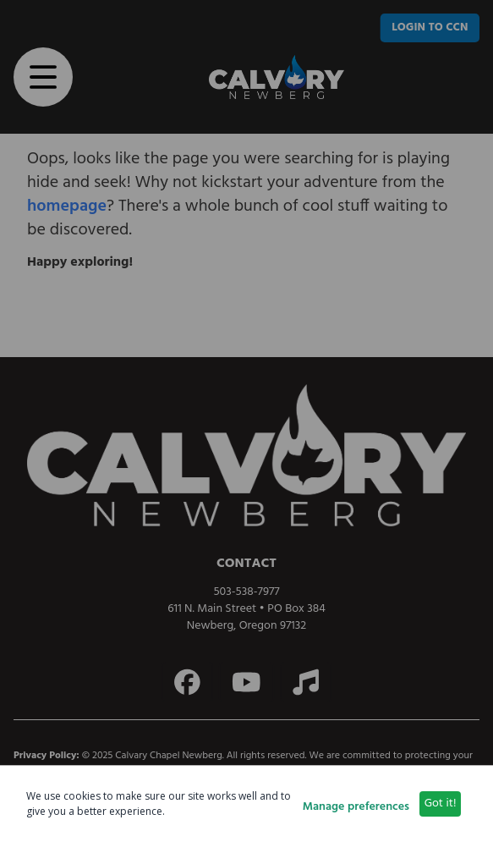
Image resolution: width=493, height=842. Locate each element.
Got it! (441, 803)
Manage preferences (356, 807)
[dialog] (246, 803)
